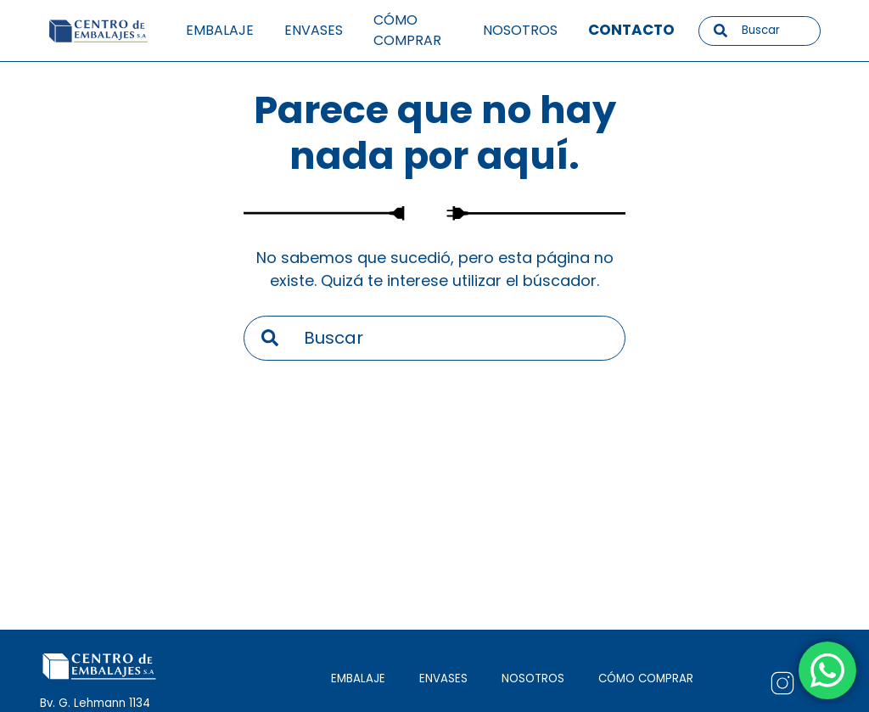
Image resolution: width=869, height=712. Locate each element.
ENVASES (443, 678)
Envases (313, 30)
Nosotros (520, 30)
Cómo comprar (407, 30)
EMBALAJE (358, 678)
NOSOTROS (533, 678)
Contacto (631, 30)
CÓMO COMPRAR (645, 678)
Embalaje (220, 30)
